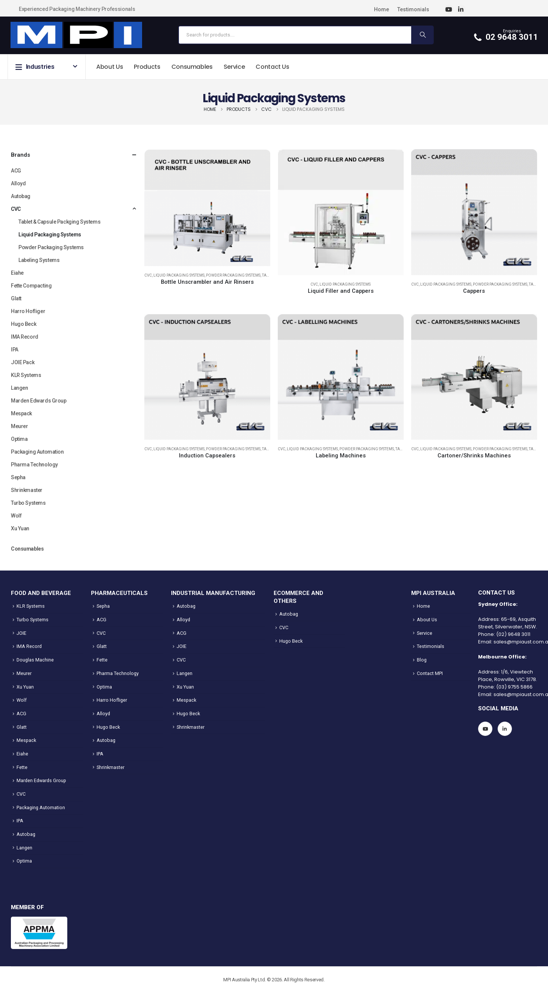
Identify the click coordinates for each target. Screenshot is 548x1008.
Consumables (192, 66)
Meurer (19, 426)
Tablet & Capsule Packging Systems (59, 222)
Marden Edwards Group (39, 401)
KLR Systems (26, 375)
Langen (19, 388)
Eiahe (17, 273)
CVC (148, 275)
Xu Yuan (20, 528)
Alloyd (18, 183)
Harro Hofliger (28, 311)
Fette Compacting (31, 286)
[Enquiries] (506, 35)
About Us (109, 66)
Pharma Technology (34, 465)
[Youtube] (449, 9)
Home (381, 9)
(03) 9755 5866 (514, 686)
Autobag (20, 196)
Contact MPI (430, 673)
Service (234, 66)
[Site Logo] (76, 35)
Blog (422, 660)
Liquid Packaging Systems (178, 275)
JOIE (21, 633)
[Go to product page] (207, 207)
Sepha (18, 477)
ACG (16, 171)
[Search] (422, 35)
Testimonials (413, 9)
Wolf (16, 516)
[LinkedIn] (461, 9)
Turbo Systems (28, 503)
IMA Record (24, 337)
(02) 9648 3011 (513, 634)
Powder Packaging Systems (233, 275)
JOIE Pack (22, 362)
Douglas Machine (35, 660)
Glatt (16, 298)
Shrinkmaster (26, 490)
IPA (14, 350)
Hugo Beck (23, 324)
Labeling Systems (38, 260)
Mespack (21, 413)
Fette (22, 767)
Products (147, 66)
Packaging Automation (37, 452)
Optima (19, 439)
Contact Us (272, 66)
